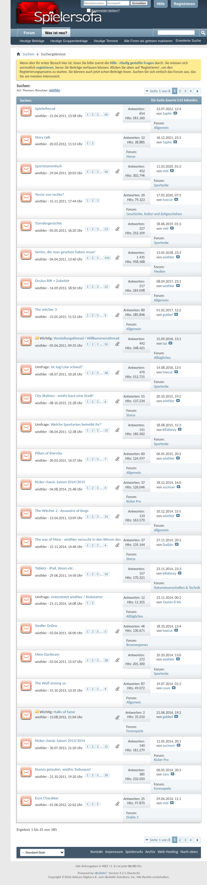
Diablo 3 (132, 817)
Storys (130, 156)
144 (107, 258)
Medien (160, 271)
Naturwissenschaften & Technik (177, 587)
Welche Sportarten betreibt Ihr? (76, 424)
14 (106, 517)
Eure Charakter (47, 798)
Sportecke (161, 185)
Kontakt (97, 851)
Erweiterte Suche (188, 40)
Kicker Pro (133, 501)
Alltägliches (162, 358)
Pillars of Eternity (48, 453)
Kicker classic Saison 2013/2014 (60, 740)
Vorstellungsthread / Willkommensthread (86, 338)
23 (106, 229)
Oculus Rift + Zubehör (52, 280)
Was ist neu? (56, 33)
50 (106, 344)
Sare (166, 774)
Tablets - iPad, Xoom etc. (54, 568)
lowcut (168, 200)
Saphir (167, 113)
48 (106, 373)
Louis (166, 688)
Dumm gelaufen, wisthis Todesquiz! (63, 769)
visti (165, 171)
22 (106, 287)
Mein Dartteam (47, 654)
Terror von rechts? (49, 194)
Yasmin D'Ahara (174, 602)
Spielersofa (134, 851)
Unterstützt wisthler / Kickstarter (77, 597)
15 (106, 430)
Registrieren (184, 4)
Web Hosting (168, 851)
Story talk (42, 137)
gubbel (168, 315)
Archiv (150, 851)
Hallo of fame (64, 712)
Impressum (114, 851)
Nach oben (189, 851)
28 (106, 660)
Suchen (28, 54)
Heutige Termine (106, 41)
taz (165, 343)
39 (106, 775)
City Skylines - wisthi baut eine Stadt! (64, 395)
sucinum (169, 487)
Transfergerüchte (48, 223)
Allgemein (161, 128)
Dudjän (168, 544)
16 (106, 574)
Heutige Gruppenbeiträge (69, 41)
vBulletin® (101, 873)
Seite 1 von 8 (160, 91)
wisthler (41, 115)
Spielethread (45, 108)
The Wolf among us (50, 683)
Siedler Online (46, 625)
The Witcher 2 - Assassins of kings (62, 510)
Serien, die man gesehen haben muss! (65, 252)
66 (106, 114)
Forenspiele (134, 731)
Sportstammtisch (48, 166)
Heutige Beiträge (32, 41)
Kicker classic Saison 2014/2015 (60, 482)
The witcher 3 (46, 309)
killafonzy (169, 430)
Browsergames (137, 645)
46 (106, 172)
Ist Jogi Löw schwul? (67, 367)
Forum (29, 33)
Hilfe (161, 4)
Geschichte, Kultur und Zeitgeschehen (154, 214)
